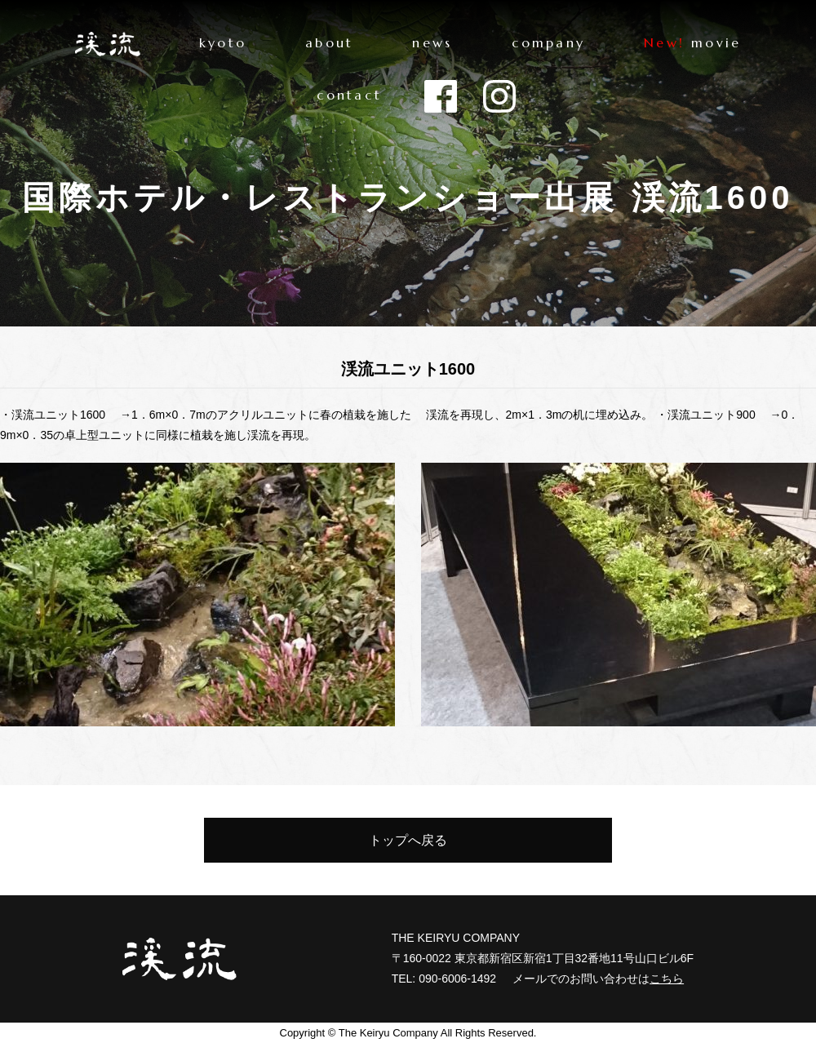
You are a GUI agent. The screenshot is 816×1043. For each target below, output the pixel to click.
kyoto (222, 42)
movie (716, 42)
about (329, 42)
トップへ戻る (408, 840)
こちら (667, 978)
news (432, 42)
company (548, 42)
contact (349, 95)
